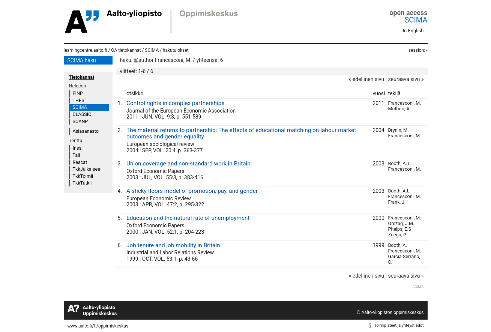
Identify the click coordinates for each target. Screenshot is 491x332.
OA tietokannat (126, 50)
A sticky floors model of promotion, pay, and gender (192, 191)
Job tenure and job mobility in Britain (173, 245)
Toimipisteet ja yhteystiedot (399, 325)
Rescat (80, 162)
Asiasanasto (86, 131)
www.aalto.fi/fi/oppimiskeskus (98, 326)
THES (78, 100)
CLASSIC (82, 114)
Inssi (78, 148)
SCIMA (415, 19)
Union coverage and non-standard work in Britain (188, 163)
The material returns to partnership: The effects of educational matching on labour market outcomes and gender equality (241, 133)
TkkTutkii (82, 183)
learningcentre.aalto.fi (85, 50)
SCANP (80, 121)
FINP (78, 93)
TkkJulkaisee (86, 169)
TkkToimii (83, 176)
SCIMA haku (82, 60)
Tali (76, 155)
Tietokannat (82, 77)
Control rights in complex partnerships (175, 103)
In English (413, 30)
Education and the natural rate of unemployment (188, 218)
